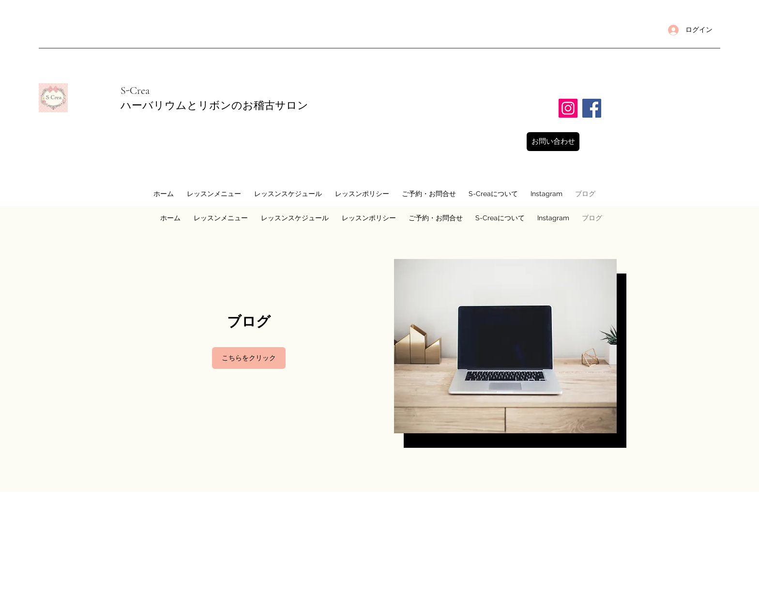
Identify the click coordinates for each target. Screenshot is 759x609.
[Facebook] (591, 108)
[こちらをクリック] (249, 358)
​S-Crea (135, 90)
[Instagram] (568, 108)
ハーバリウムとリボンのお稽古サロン (220, 105)
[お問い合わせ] (553, 141)
